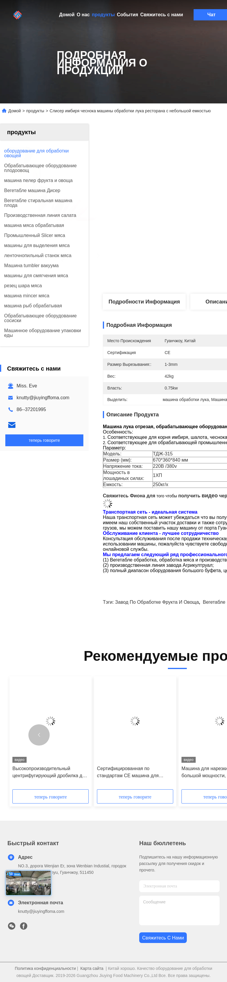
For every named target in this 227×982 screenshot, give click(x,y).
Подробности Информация (144, 302)
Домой (66, 14)
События (127, 14)
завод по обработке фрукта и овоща (157, 602)
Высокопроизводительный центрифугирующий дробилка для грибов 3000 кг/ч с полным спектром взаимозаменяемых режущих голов (49, 772)
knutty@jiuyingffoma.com (43, 397)
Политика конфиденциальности (45, 968)
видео (210, 496)
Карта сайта (91, 968)
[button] (39, 735)
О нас (83, 14)
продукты (103, 14)
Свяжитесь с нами (161, 14)
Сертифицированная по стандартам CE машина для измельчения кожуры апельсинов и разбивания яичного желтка (133, 772)
